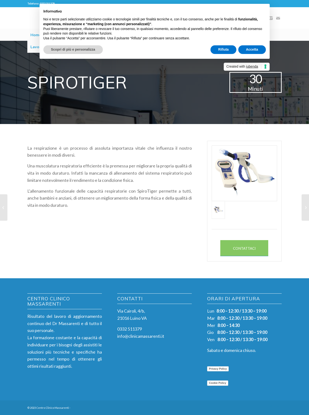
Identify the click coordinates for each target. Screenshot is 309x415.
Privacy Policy (218, 368)
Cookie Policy (217, 382)
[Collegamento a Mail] (278, 18)
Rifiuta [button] (223, 49)
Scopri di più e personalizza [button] (73, 49)
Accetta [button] (252, 49)
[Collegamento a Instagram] (270, 406)
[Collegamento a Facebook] (263, 406)
